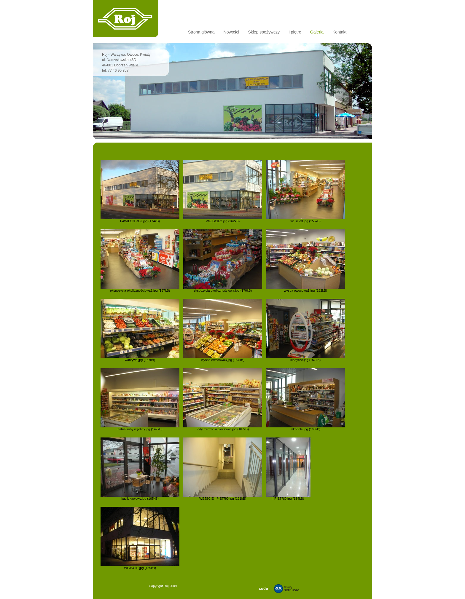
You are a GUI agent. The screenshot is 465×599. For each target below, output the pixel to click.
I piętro (295, 32)
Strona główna (201, 32)
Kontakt (339, 32)
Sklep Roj (125, 18)
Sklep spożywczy (264, 32)
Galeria (317, 32)
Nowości (231, 32)
